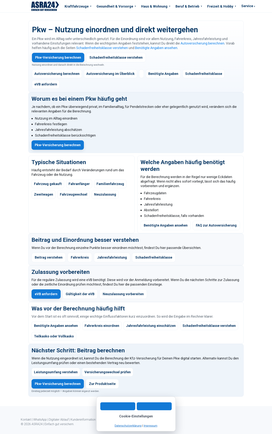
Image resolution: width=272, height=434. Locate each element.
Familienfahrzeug (110, 184)
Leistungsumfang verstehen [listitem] (56, 372)
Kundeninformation (83, 419)
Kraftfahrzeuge (78, 6)
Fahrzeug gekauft (48, 184)
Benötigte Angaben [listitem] (163, 74)
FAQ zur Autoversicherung (216, 225)
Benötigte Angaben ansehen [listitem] (56, 326)
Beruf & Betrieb (188, 6)
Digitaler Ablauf (59, 419)
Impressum (123, 419)
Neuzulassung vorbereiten (123, 294)
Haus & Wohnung (155, 6)
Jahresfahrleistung (112, 257)
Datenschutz (106, 419)
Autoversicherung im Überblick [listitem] (110, 74)
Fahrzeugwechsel (73, 194)
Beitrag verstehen (49, 257)
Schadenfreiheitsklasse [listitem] (203, 74)
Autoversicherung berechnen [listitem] (57, 74)
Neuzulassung (105, 194)
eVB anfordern (46, 294)
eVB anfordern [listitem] (45, 84)
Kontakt (26, 419)
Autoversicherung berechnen (202, 43)
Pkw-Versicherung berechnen (58, 57)
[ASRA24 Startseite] (45, 6)
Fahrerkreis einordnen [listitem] (102, 326)
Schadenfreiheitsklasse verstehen (102, 48)
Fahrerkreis (80, 257)
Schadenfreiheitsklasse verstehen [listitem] (209, 326)
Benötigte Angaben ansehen (156, 48)
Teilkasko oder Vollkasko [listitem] (54, 336)
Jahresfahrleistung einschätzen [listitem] (151, 326)
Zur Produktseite (102, 384)
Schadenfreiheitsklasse (153, 257)
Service (248, 6)
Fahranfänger (79, 184)
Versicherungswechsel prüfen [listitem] (107, 372)
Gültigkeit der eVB (80, 294)
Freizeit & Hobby (221, 6)
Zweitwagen (43, 194)
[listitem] (141, 73)
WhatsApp (40, 419)
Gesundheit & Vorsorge (116, 6)
